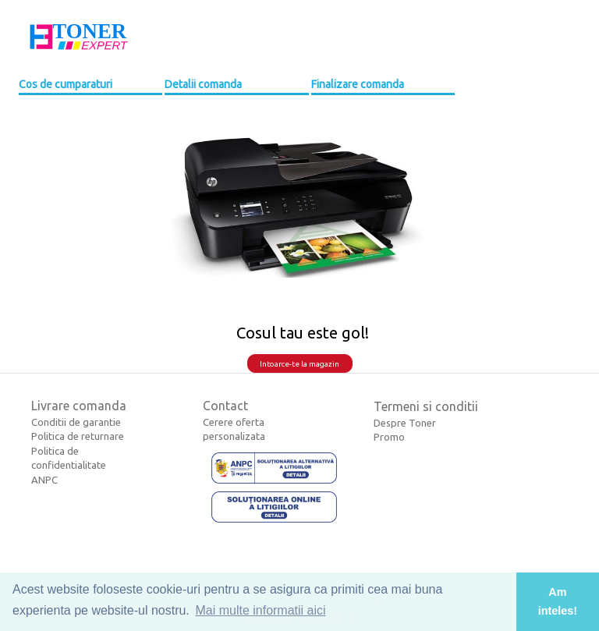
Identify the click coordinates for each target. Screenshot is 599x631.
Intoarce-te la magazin (299, 364)
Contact (225, 406)
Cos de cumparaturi (65, 84)
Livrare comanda (78, 406)
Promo (389, 436)
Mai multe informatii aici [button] (260, 610)
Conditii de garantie (76, 422)
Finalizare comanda (357, 84)
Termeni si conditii (426, 406)
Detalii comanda (203, 84)
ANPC (44, 479)
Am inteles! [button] (557, 601)
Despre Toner (405, 422)
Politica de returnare (77, 436)
